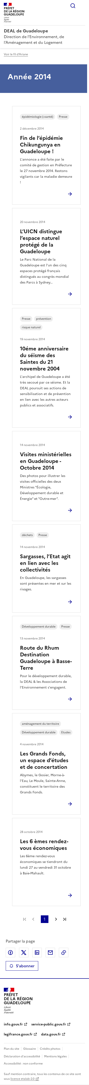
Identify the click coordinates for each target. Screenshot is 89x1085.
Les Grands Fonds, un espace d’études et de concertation (44, 760)
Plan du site (11, 1049)
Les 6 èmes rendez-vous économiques (44, 844)
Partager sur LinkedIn (37, 952)
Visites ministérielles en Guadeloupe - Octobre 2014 (45, 461)
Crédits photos (50, 1049)
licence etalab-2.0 (22, 1079)
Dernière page (64, 919)
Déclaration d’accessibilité (22, 1056)
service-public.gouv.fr (48, 1024)
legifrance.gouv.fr (18, 1034)
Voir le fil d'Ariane (16, 54)
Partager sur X (23, 952)
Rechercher (73, 5)
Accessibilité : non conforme (23, 1063)
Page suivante (56, 919)
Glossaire (29, 1049)
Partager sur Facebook (10, 952)
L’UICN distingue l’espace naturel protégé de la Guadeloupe (41, 241)
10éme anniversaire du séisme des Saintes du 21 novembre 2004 (44, 359)
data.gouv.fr (51, 1034)
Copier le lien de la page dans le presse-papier (63, 952)
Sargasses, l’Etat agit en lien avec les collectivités (45, 563)
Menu (82, 5)
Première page (24, 919)
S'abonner (21, 966)
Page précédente (33, 919)
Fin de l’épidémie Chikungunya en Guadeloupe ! (41, 144)
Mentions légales (55, 1056)
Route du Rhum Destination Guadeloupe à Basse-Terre (46, 658)
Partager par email (50, 952)
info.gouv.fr (13, 1024)
